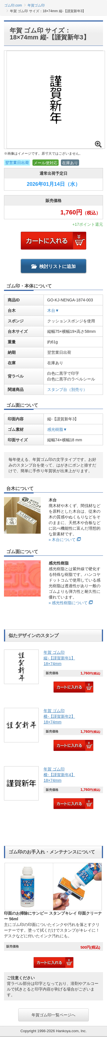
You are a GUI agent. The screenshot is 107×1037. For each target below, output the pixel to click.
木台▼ (53, 310)
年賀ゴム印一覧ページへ (53, 1015)
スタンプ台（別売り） (67, 389)
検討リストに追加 (53, 266)
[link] (53, 672)
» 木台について (62, 539)
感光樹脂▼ (57, 429)
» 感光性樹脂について (68, 603)
